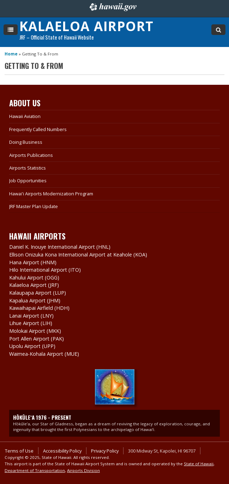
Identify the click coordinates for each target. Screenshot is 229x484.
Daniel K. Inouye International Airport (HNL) (59, 246)
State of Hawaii (198, 463)
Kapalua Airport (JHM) (34, 300)
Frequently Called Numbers (38, 129)
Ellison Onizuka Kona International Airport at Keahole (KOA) (78, 254)
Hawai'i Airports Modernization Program (51, 193)
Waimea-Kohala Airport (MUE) (44, 353)
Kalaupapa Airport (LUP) (37, 292)
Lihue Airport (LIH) (30, 323)
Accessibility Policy (62, 451)
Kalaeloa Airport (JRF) (34, 285)
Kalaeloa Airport (86, 26)
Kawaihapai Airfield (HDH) (39, 308)
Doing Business (25, 142)
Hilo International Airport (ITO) (45, 269)
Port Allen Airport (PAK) (36, 338)
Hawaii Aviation (25, 116)
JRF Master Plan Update (33, 206)
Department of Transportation (35, 470)
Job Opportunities (28, 180)
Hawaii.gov (112, 7)
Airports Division (83, 470)
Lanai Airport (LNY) (31, 315)
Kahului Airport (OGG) (34, 277)
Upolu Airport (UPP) (32, 346)
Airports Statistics (27, 168)
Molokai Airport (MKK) (35, 330)
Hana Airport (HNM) (32, 262)
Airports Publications (31, 155)
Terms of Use (19, 451)
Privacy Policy (105, 451)
